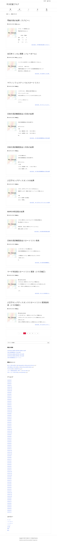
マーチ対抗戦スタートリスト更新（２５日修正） (27, 272)
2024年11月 (9, 410)
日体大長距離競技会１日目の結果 (20, 147)
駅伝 (17, 86)
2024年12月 (9, 408)
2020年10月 (9, 496)
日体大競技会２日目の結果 (12, 367)
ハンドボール (10, 523)
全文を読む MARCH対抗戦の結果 (42, 231)
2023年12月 (9, 429)
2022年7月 (9, 459)
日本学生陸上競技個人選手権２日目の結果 (15, 354)
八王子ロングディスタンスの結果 (20, 180)
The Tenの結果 (10, 368)
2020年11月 (9, 494)
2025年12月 (9, 387)
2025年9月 (9, 392)
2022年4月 (9, 464)
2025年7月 (9, 396)
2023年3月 (9, 445)
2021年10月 (9, 475)
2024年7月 (9, 417)
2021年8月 (9, 478)
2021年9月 (9, 476)
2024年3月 (9, 424)
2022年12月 (9, 450)
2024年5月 (9, 420)
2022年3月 (9, 466)
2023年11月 (9, 431)
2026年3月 (9, 381)
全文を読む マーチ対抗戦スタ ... (42, 293)
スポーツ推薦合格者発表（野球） (14, 370)
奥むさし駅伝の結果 (11, 365)
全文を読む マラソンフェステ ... (42, 104)
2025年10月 (9, 390)
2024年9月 (9, 413)
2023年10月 (9, 432)
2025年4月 (9, 401)
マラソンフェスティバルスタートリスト (23, 83)
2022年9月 (9, 455)
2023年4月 (9, 443)
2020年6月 (9, 503)
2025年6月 (9, 397)
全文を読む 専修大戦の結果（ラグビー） (41, 44)
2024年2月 (9, 425)
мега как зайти (25, 370)
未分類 (8, 526)
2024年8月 (9, 415)
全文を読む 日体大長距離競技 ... (42, 262)
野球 (8, 528)
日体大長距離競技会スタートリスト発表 (23, 241)
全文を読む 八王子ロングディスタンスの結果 (40, 202)
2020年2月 (9, 510)
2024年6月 (9, 418)
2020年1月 (9, 512)
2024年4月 (9, 422)
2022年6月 (9, 461)
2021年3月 (9, 487)
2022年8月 (9, 457)
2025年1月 (9, 406)
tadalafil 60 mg (17, 368)
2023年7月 (9, 438)
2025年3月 (9, 403)
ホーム (9, 14)
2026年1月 (9, 385)
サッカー (9, 519)
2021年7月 (9, 480)
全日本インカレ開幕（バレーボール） (22, 54)
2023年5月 (9, 441)
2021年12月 (9, 471)
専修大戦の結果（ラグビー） (18, 20)
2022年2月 (9, 468)
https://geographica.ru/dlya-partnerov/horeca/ (25, 365)
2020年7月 (9, 501)
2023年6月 (9, 439)
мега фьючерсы (22, 372)
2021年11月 (9, 473)
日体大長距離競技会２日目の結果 (20, 114)
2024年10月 (9, 411)
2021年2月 (9, 489)
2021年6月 (9, 482)
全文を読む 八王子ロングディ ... (42, 324)
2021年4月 (9, 485)
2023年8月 (9, 436)
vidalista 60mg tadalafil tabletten (25, 367)
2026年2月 (9, 383)
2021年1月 (9, 490)
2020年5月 (9, 505)
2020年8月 (9, 499)
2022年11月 (9, 452)
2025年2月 (9, 404)
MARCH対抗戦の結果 (15, 212)
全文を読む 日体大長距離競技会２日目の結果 (40, 138)
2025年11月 (9, 388)
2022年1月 (9, 469)
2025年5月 (9, 399)
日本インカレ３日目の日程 (12, 372)
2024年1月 (9, 427)
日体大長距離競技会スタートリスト (14, 357)
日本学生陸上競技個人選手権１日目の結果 (15, 355)
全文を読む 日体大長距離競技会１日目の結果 (40, 171)
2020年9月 (9, 498)
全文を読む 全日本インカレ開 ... (42, 73)
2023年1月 (9, 448)
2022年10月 (9, 454)
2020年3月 (9, 508)
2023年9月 (9, 434)
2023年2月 (9, 447)
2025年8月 (9, 394)
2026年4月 (9, 380)
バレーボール (19, 57)
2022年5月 (9, 462)
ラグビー (18, 24)
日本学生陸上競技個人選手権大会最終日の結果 (16, 350)
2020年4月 (9, 506)
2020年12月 (9, 492)
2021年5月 (9, 483)
